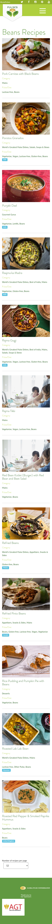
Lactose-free (7, 92)
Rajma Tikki (8, 411)
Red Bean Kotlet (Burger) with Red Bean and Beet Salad (23, 477)
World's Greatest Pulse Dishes (15, 147)
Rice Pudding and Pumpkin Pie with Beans (23, 682)
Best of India (35, 282)
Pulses (12, 13)
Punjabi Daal (9, 206)
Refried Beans (10, 543)
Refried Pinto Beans (14, 613)
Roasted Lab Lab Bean (15, 749)
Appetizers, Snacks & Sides (14, 622)
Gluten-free (36, 156)
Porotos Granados (13, 138)
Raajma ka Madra (12, 273)
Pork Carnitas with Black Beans (20, 74)
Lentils (15, 223)
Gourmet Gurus (9, 214)
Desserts (6, 693)
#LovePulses (5, 2)
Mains (4, 83)
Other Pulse (19, 767)
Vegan (15, 156)
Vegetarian (7, 156)
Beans (17, 92)
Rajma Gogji (9, 340)
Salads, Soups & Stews (39, 147)
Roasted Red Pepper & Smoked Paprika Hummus (25, 817)
